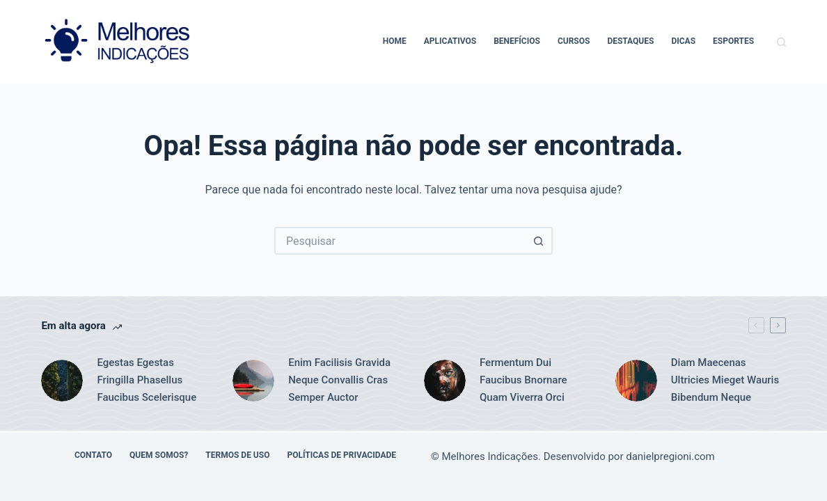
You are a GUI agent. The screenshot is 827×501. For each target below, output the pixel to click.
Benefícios (517, 41)
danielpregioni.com (670, 456)
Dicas (683, 41)
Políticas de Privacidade (341, 455)
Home (395, 41)
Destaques (630, 41)
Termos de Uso (237, 455)
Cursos (574, 41)
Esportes (733, 41)
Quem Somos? (158, 455)
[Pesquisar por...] (399, 241)
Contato (93, 455)
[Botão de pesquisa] (539, 241)
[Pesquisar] (781, 42)
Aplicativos (450, 41)
